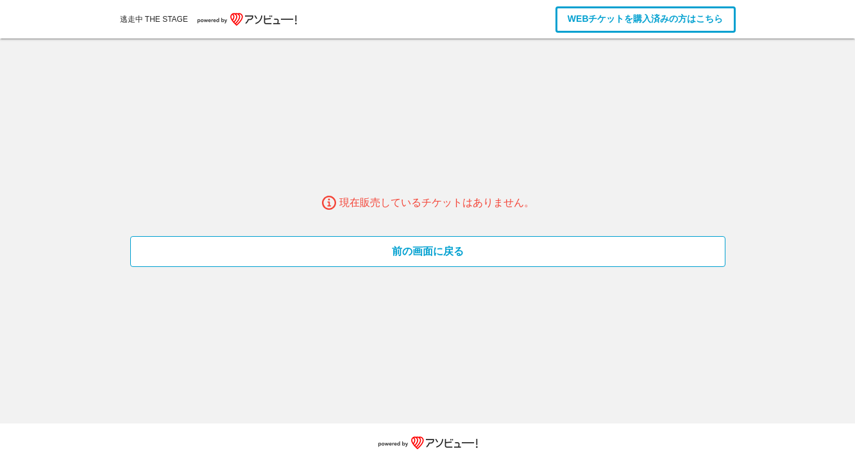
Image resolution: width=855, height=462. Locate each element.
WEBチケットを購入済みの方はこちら (646, 18)
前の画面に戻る (428, 251)
